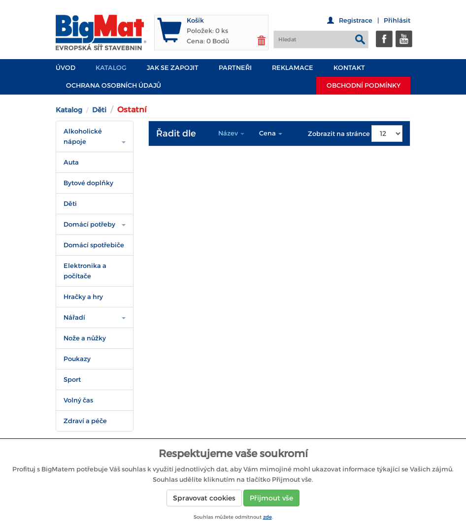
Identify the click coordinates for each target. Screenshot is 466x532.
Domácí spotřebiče (94, 245)
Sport (72, 379)
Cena (270, 133)
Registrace (355, 20)
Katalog (111, 68)
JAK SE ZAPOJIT (173, 68)
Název (231, 133)
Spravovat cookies (204, 498)
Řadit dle (176, 133)
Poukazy (77, 359)
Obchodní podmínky (363, 85)
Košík (195, 20)
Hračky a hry (83, 297)
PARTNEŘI (235, 68)
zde (267, 517)
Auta (71, 162)
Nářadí (74, 317)
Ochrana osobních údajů (113, 85)
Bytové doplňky (88, 183)
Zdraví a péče (85, 421)
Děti (99, 109)
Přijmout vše (271, 498)
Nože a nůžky (85, 338)
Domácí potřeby (89, 224)
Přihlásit (397, 20)
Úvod (65, 68)
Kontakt (349, 68)
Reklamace (292, 68)
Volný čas (78, 400)
